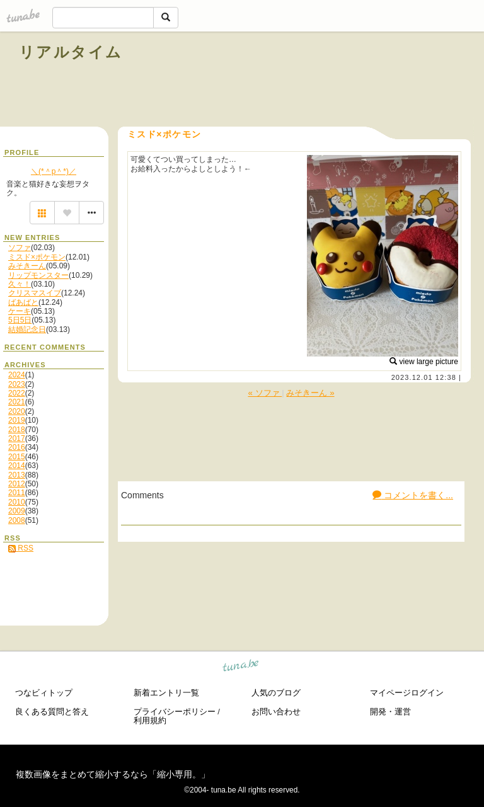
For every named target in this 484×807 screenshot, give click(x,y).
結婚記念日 (27, 329)
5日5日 (20, 320)
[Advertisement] (321, 80)
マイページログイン (407, 692)
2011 (16, 492)
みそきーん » (310, 393)
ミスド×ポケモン (37, 257)
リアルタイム (70, 51)
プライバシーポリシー (175, 711)
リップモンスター (38, 275)
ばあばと (23, 302)
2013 (16, 475)
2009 (16, 511)
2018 (16, 429)
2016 (16, 447)
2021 (16, 402)
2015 (16, 456)
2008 (16, 520)
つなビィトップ (43, 692)
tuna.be (241, 667)
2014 (16, 465)
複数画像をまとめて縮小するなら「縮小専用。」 (113, 774)
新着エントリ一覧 (166, 692)
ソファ (19, 247)
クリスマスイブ (34, 293)
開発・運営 (390, 711)
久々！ (19, 284)
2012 (16, 483)
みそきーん (27, 265)
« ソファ (265, 393)
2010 (16, 502)
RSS (20, 548)
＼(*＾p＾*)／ (53, 171)
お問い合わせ (276, 711)
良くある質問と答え (52, 711)
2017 (16, 438)
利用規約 (150, 720)
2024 (16, 374)
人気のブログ (276, 692)
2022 (16, 393)
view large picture (423, 361)
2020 (16, 411)
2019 (16, 420)
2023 (16, 384)
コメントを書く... (412, 495)
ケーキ (19, 311)
